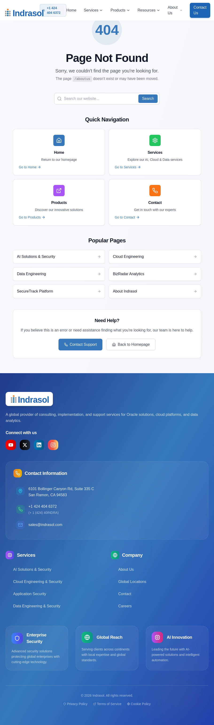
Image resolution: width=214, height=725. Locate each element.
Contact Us (200, 10)
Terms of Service (107, 704)
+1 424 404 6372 (52, 10)
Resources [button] (149, 10)
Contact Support (80, 344)
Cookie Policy (139, 704)
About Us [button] (175, 10)
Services (93, 10)
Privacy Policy (75, 704)
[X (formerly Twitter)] (25, 445)
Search (148, 99)
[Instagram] (53, 445)
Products (120, 10)
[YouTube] (11, 445)
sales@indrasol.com (45, 525)
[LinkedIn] (39, 445)
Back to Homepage (131, 344)
